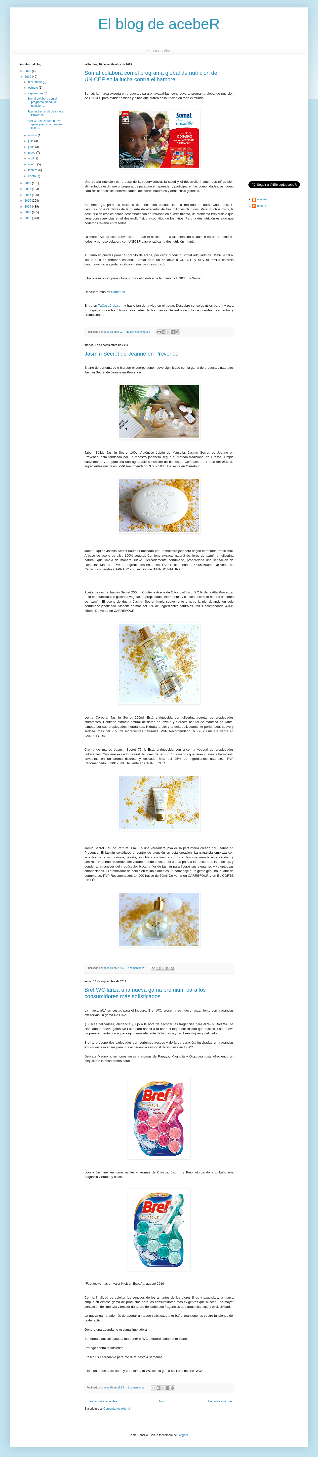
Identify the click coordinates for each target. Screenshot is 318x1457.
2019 (28, 76)
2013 (28, 212)
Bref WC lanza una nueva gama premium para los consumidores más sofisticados (145, 993)
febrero (33, 170)
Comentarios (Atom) (116, 1408)
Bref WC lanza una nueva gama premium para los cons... (44, 124)
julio (31, 141)
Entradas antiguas (220, 1401)
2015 (28, 200)
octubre (33, 87)
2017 (28, 189)
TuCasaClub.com (110, 305)
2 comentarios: (136, 967)
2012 (28, 218)
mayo (32, 152)
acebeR (262, 199)
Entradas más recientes (101, 1401)
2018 (28, 183)
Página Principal (158, 51)
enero (32, 176)
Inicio (162, 1401)
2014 (28, 206)
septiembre (36, 93)
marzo (32, 164)
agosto (33, 135)
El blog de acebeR (159, 24)
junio (31, 147)
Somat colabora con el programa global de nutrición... (42, 102)
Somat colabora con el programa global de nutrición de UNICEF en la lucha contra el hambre (150, 76)
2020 (28, 71)
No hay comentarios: (138, 331)
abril (31, 158)
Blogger (183, 1435)
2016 (28, 195)
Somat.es (118, 292)
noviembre (35, 82)
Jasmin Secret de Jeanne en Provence (131, 354)
